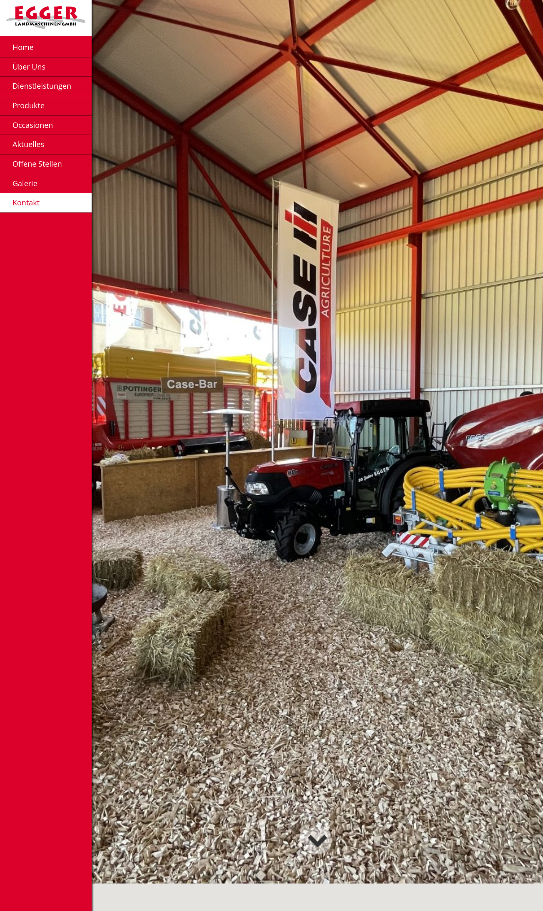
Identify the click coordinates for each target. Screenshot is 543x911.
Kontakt (26, 202)
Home (23, 47)
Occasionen (32, 125)
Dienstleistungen (41, 86)
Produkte (28, 105)
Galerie (24, 183)
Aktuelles (28, 144)
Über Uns (28, 67)
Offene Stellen (37, 164)
